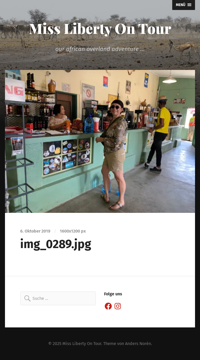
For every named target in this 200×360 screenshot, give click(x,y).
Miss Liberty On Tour (100, 28)
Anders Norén (138, 343)
